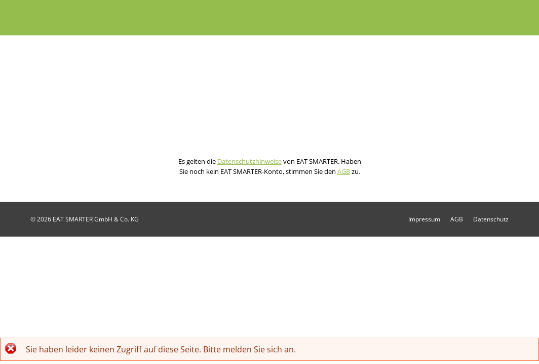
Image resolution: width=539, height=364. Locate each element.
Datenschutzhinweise (249, 161)
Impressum (424, 219)
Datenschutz (491, 219)
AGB (343, 171)
